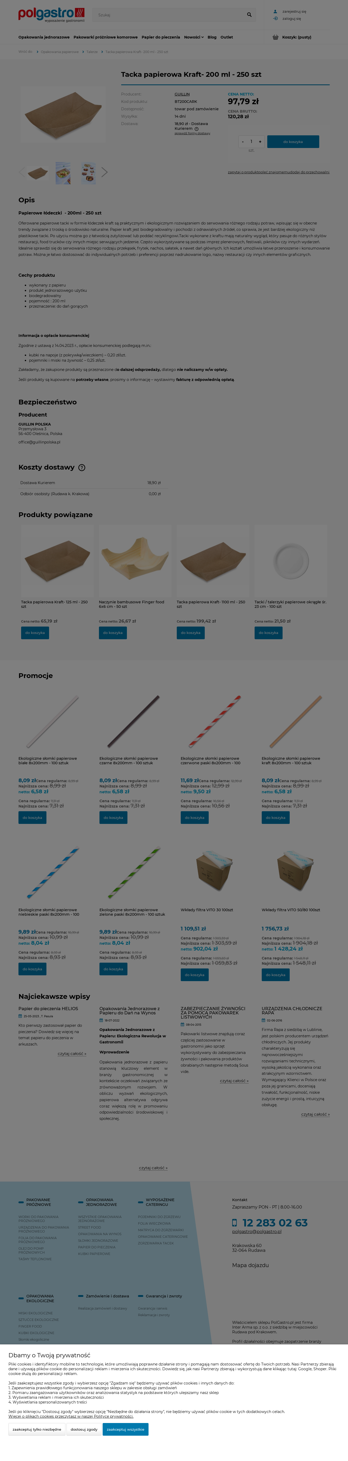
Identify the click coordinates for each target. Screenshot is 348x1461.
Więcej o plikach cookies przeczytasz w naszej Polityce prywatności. (71, 1416)
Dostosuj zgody (84, 1429)
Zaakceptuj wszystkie (125, 1429)
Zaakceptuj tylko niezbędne (37, 1429)
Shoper (320, 1369)
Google (305, 1369)
